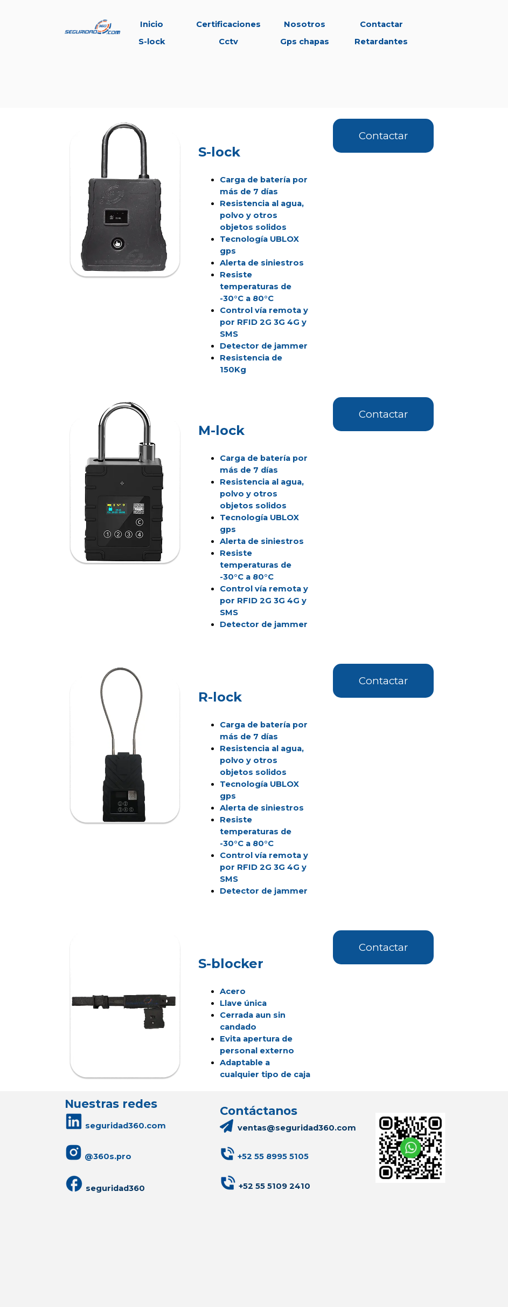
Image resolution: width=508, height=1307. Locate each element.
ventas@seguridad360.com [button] (297, 1128)
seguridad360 (105, 1183)
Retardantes (381, 41)
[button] (273, 1156)
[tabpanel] (254, 247)
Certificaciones (228, 24)
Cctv (228, 41)
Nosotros (304, 24)
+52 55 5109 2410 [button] (274, 1186)
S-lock (151, 41)
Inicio (151, 24)
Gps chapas (304, 41)
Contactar (381, 24)
